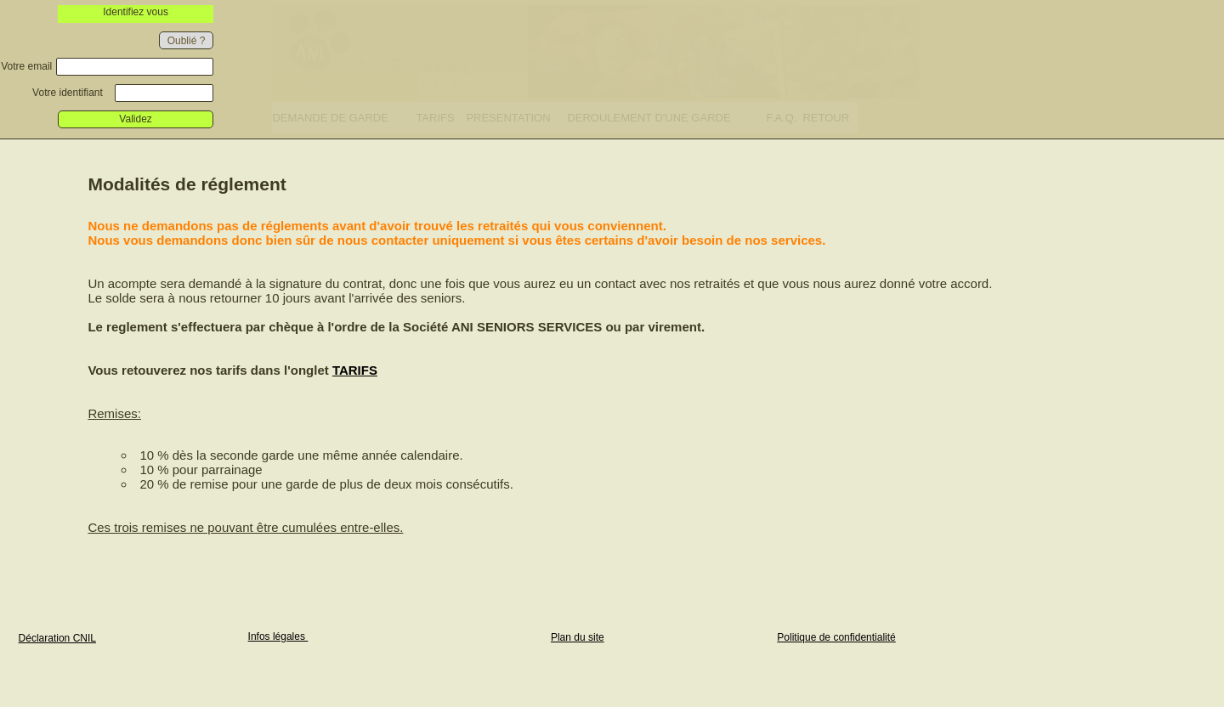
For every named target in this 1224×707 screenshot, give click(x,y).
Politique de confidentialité (836, 637)
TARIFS (435, 117)
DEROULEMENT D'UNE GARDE (648, 117)
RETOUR (825, 117)
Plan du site (577, 637)
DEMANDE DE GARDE (330, 117)
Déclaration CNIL (57, 638)
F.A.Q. (781, 117)
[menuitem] (344, 117)
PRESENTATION (508, 117)
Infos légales (278, 636)
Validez (135, 119)
